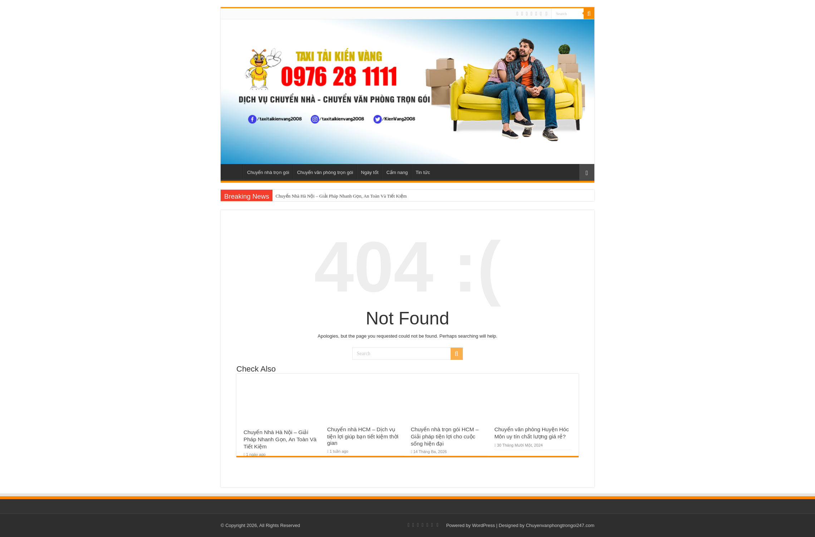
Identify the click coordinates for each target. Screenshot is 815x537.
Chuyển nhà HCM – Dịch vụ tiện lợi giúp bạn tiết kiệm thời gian (362, 436)
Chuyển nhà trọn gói (268, 172)
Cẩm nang (397, 172)
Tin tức (423, 172)
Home (233, 171)
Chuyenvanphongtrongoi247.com (560, 525)
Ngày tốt (369, 172)
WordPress (483, 525)
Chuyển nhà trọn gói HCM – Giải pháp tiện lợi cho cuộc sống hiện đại (445, 436)
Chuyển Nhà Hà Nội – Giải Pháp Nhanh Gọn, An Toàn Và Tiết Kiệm (341, 196)
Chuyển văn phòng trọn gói (325, 172)
